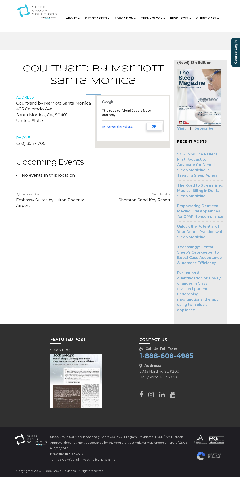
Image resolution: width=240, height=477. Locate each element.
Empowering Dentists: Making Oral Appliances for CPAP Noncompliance (200, 211)
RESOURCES (180, 18)
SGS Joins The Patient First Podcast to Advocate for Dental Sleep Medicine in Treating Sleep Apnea (197, 164)
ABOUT (73, 18)
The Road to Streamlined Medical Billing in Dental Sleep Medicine (200, 190)
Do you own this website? (117, 126)
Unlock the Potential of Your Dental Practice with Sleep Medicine (200, 231)
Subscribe (203, 128)
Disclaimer (108, 459)
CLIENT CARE (207, 18)
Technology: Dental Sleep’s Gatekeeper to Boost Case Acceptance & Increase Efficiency (199, 255)
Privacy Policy (89, 459)
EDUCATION (125, 18)
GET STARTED (97, 18)
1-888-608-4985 (166, 356)
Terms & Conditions (64, 459)
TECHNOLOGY (153, 18)
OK (154, 126)
